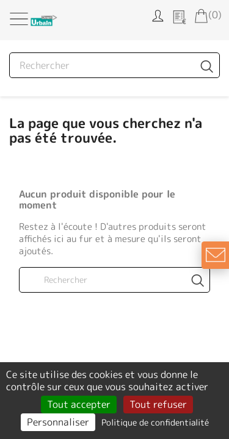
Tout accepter (79, 404)
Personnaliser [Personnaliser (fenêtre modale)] (58, 422)
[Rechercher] (114, 65)
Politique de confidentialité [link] (155, 422)
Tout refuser (158, 404)
